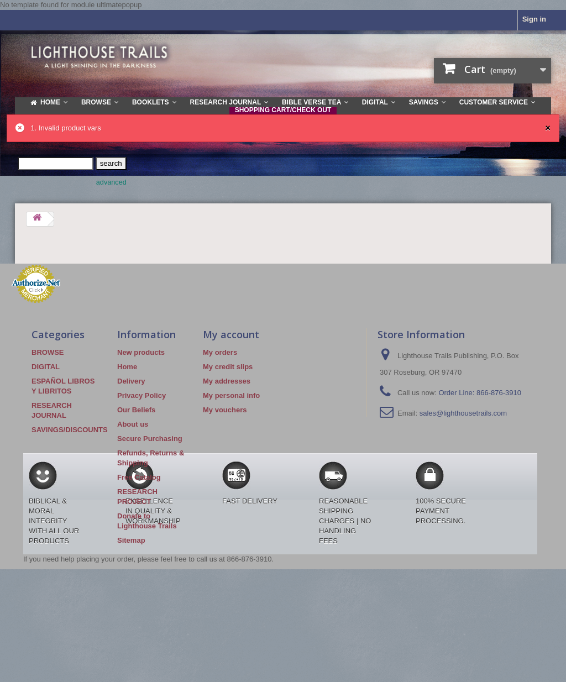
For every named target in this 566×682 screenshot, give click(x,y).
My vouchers (225, 410)
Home (127, 367)
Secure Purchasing (149, 438)
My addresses (226, 381)
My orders (220, 352)
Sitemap (131, 540)
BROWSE (48, 352)
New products (141, 352)
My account (231, 334)
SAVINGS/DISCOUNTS (70, 430)
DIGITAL (46, 367)
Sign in (534, 19)
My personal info (231, 395)
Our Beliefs (136, 410)
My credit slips (228, 367)
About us (132, 424)
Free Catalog (139, 477)
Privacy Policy (141, 395)
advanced (111, 182)
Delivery (131, 381)
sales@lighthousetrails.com (463, 413)
